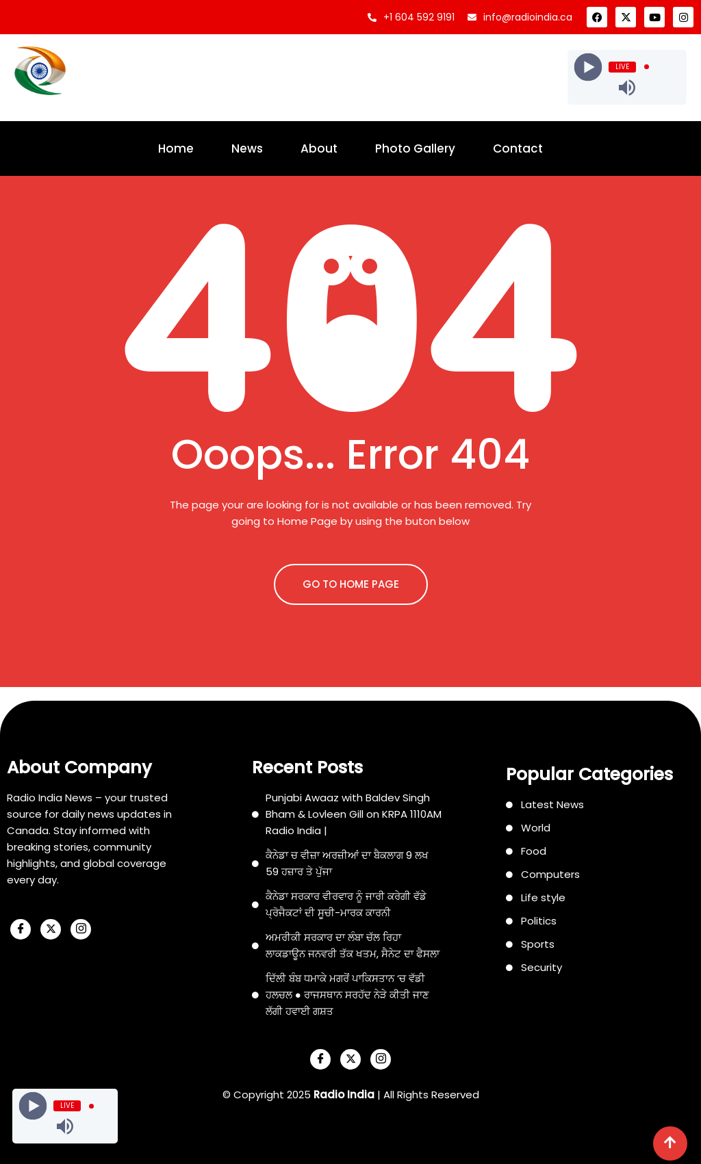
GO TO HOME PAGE (351, 584)
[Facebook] (20, 929)
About (319, 148)
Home (176, 148)
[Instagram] (81, 929)
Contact (518, 148)
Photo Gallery (415, 148)
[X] (50, 929)
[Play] (588, 66)
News (247, 148)
